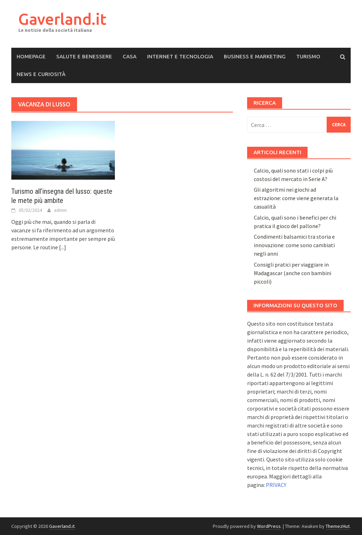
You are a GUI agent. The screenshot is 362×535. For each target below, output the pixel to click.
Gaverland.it (62, 19)
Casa (129, 56)
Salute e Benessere (84, 56)
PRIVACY (276, 484)
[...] (62, 247)
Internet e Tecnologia (180, 56)
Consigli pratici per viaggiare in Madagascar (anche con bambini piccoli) (292, 273)
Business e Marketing (255, 56)
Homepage (31, 56)
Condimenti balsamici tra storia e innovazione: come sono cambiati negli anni (294, 245)
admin (60, 210)
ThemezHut (338, 526)
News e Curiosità (41, 74)
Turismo (308, 56)
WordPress (269, 526)
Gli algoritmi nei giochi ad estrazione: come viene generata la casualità (296, 198)
